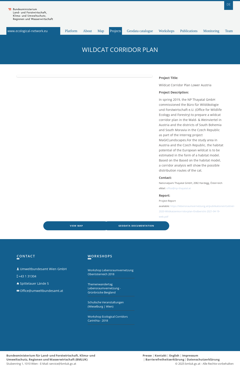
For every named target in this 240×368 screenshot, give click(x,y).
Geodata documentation (136, 225)
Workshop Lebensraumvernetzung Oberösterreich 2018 (110, 272)
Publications (189, 31)
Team (229, 31)
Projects (115, 31)
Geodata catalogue (140, 31)
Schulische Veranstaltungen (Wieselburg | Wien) (106, 304)
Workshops (167, 31)
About (87, 31)
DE (229, 4)
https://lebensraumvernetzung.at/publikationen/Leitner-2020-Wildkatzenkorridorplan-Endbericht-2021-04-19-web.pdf (197, 211)
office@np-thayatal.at (178, 188)
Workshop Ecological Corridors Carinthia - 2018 (108, 319)
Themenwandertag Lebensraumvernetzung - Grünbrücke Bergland (104, 288)
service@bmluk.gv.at (62, 364)
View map (76, 225)
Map (101, 31)
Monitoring (211, 31)
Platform (71, 31)
